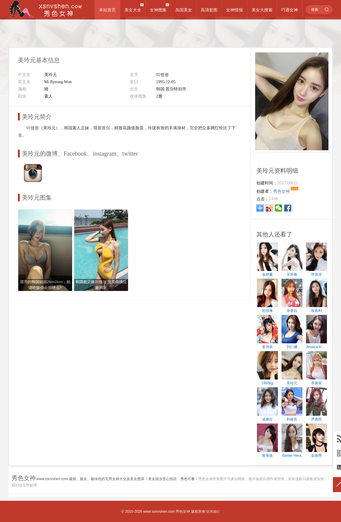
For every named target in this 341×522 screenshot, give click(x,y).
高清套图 (209, 9)
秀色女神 (183, 511)
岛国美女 (183, 9)
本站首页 (107, 9)
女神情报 (234, 9)
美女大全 (132, 9)
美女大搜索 (262, 9)
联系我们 (213, 511)
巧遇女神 (289, 9)
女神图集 (158, 9)
